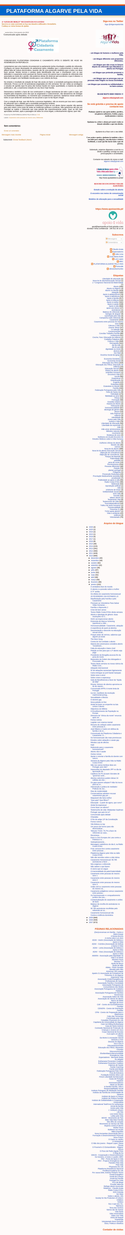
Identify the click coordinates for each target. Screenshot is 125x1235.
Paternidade (115, 458)
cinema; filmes (114, 328)
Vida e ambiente (113, 513)
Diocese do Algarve (115, 1042)
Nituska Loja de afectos (100, 742)
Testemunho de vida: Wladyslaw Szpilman (107, 810)
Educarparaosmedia (115, 1046)
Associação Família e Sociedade (110, 983)
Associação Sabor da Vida (113, 997)
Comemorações (114, 331)
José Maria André (116, 257)
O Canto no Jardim (116, 1139)
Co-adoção (115, 329)
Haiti (92, 745)
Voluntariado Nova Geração (112, 1221)
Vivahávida (119, 1219)
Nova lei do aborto (111, 449)
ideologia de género (112, 410)
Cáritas (120, 1036)
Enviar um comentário (11, 131)
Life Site (120, 1112)
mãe (119, 427)
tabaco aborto (115, 498)
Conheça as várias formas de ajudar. (15, 26)
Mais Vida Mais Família (114, 1120)
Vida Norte (119, 1212)
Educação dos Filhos (110, 363)
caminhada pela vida (112, 316)
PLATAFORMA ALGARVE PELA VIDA (54, 11)
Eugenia (116, 382)
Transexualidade (114, 507)
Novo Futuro (118, 1137)
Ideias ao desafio (116, 1085)
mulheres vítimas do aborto (110, 443)
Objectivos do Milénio (99, 709)
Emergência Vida (116, 1055)
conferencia (115, 335)
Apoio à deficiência (112, 296)
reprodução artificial (113, 486)
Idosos (117, 412)
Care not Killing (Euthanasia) (112, 1024)
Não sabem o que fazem (100, 867)
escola (117, 376)
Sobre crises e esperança (100, 678)
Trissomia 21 (115, 509)
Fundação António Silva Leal (112, 1075)
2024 (91, 532)
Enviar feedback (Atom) (22, 140)
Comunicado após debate (15, 35)
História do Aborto (114, 404)
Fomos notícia (96, 720)
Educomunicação (116, 1051)
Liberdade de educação (110, 423)
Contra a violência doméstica (102, 915)
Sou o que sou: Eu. (115, 1204)
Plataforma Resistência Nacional (110, 1169)
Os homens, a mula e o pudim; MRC (109, 1157)
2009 (91, 918)
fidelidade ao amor (112, 396)
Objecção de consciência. (110, 455)
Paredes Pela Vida (116, 1163)
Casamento (114, 320)
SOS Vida (117, 494)
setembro (95, 565)
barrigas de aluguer (113, 314)
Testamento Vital (114, 499)
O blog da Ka (118, 1153)
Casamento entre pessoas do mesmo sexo (22, 117)
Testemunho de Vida (111, 501)
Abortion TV (118, 962)
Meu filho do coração (115, 1122)
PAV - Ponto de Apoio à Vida (112, 1159)
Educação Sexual (112, 369)
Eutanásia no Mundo (112, 386)
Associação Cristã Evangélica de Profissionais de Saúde (110, 980)
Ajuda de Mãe (117, 965)
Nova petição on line (98, 702)
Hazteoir (120, 1081)
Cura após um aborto (115, 1034)
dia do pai (116, 347)
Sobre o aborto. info (115, 1196)
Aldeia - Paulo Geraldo (114, 967)
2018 (91, 537)
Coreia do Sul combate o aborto (103, 642)
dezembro (95, 558)
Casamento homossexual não (102, 913)
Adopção (115, 292)
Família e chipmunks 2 (99, 607)
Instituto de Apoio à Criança (112, 1096)
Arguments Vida (117, 977)
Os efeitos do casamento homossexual (106, 594)
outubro (94, 563)
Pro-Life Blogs (117, 1182)
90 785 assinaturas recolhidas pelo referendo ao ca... (104, 909)
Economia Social (114, 361)
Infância (118, 415)
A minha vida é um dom (114, 938)
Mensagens (111, 239)
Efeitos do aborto (112, 371)
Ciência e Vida (114, 326)
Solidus (120, 1202)
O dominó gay (96, 700)
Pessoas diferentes (112, 466)
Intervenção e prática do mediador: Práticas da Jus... (104, 788)
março (93, 580)
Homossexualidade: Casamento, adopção (107, 626)
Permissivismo (113, 464)
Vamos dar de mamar (115, 1210)
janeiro (94, 584)
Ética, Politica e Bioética (113, 1223)
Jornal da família (116, 1106)
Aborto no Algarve (114, 288)
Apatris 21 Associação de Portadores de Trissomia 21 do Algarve (107, 974)
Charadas (94, 817)
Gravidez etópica (114, 402)
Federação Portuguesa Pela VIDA (110, 1071)
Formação (116, 400)
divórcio (117, 351)
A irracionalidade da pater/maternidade (106, 871)
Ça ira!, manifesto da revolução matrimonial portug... (103, 694)
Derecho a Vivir (117, 1040)
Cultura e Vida (113, 341)
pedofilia (117, 460)
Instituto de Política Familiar (112, 1098)
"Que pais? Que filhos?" (100, 800)
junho (93, 572)
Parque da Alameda (113, 457)
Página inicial (45, 135)
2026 (91, 527)
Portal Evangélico (116, 1175)
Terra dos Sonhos (116, 1208)
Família (116, 388)
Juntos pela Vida (114, 419)
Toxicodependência (112, 503)
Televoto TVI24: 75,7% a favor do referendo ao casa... (103, 832)
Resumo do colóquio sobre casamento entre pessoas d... (105, 726)
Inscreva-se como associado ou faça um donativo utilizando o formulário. (29, 24)
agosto (94, 568)
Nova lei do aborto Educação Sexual (107, 281)
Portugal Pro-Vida (116, 1180)
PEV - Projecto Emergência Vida (110, 1161)
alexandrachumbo (116, 269)
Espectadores (118, 252)
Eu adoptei (119, 1059)
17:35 (38, 114)
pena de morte (114, 462)
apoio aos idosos (113, 308)
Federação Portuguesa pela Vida (108, 390)
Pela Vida (119, 1165)
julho (93, 570)
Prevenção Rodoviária (111, 474)
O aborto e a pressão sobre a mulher (105, 589)
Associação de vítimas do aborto (110, 999)
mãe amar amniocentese (111, 429)
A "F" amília (95, 592)
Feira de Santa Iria (113, 392)
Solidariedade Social (111, 492)
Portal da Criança (116, 1176)
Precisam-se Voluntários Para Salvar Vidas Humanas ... (105, 604)
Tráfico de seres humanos (110, 505)
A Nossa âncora (117, 936)
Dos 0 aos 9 (118, 1044)
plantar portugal (114, 470)
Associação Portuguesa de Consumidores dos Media (112, 986)
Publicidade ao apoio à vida (109, 480)
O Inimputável (117, 1141)
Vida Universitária (116, 1214)
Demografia (114, 343)
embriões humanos (113, 372)
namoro (118, 447)
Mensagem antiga (76, 135)
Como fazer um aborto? (100, 807)
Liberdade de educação (111, 279)
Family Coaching (116, 1067)
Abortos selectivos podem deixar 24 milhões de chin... (104, 779)
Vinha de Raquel (116, 1218)
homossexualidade (112, 408)
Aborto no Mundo (112, 290)
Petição (117, 468)
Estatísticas (116, 378)
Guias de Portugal (116, 1079)
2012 (91, 551)
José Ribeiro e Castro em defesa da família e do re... (105, 730)
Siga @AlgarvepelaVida (114, 24)
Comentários (112, 242)
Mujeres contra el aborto (113, 1126)
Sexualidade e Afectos (99, 697)
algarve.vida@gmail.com (113, 161)
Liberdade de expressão (111, 425)
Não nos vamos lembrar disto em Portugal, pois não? (103, 766)
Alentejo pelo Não (116, 969)
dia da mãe (116, 345)
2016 (91, 541)
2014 (91, 546)
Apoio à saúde (113, 304)
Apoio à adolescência (111, 294)
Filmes (117, 398)
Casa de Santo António (114, 1026)
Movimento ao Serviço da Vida (111, 1124)
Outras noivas (96, 754)
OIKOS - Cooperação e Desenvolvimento (107, 1155)
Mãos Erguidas (117, 1132)
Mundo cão (115, 445)
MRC (121, 261)
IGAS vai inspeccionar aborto (102, 619)
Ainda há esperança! (99, 805)
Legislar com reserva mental (102, 722)
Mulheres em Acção (115, 1130)
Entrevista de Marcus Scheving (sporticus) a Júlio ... (103, 622)
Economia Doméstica (112, 359)
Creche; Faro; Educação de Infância (107, 337)
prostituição (116, 478)
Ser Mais (119, 1194)
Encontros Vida (114, 374)
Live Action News (116, 1114)
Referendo (39, 117)
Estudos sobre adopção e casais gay (105, 740)
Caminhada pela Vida (115, 1018)
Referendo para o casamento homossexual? (102, 748)
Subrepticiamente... (98, 842)
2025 (91, 529)
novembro (95, 560)
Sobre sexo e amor (98, 675)
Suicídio (116, 496)
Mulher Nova (118, 1128)
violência (117, 515)
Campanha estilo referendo (110, 318)
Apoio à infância (112, 300)
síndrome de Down (113, 490)
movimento (116, 433)
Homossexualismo (116, 1083)
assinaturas (116, 310)
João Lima (119, 254)
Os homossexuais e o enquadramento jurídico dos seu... (105, 896)
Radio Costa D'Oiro (112, 482)
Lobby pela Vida (117, 1116)
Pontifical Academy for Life (113, 1171)
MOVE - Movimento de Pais (112, 1118)
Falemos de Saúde (116, 1065)
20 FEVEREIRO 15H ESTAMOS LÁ (104, 596)
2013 (91, 548)
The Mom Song (97, 639)
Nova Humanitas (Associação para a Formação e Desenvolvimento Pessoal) (108, 1134)
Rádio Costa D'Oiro (115, 1190)
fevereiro (94, 582)
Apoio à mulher (113, 302)
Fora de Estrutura (116, 1073)
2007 (91, 922)
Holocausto (115, 406)
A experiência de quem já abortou (104, 628)
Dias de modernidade (99, 791)
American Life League (114, 971)
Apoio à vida (114, 306)
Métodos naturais (113, 431)
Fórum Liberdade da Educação (111, 1077)
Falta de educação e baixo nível (103, 648)
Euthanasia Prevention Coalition (110, 1061)
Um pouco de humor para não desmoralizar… (102, 828)
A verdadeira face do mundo (102, 587)
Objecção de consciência (110, 453)
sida (119, 488)
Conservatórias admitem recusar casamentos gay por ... (103, 794)
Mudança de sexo (114, 435)
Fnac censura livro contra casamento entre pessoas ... (105, 850)
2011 (91, 553)
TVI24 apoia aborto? (113, 511)
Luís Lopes (119, 259)
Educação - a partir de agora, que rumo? (106, 803)
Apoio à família (113, 298)
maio (93, 575)
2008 (91, 920)
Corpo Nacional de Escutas (112, 1032)
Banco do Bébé (117, 1001)
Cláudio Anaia (117, 249)
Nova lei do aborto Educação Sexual (106, 451)
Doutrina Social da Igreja (110, 355)
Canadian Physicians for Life (112, 1020)
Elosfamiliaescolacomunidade (111, 1053)
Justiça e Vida (114, 421)
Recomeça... (95, 835)
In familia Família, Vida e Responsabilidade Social (113, 1088)
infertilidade (116, 417)
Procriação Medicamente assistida (106, 476)
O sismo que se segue (99, 869)
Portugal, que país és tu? (100, 812)
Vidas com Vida (117, 1216)
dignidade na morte (113, 349)
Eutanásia (115, 384)
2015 (91, 544)
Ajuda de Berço (117, 963)
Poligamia (117, 472)
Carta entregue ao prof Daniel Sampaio (106, 673)
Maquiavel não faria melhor (101, 798)
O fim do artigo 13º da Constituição (104, 819)
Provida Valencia (116, 1184)
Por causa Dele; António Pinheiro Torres (107, 1173)
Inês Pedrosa (115, 414)
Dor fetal (117, 353)
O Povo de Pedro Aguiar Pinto (111, 1151)
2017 (91, 539)
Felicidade (115, 394)
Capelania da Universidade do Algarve (108, 1022)
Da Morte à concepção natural (111, 1038)
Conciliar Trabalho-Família (109, 333)
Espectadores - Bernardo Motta (111, 1057)
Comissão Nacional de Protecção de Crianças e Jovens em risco (109, 1029)
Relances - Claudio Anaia (113, 1188)
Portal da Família (116, 1178)
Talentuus (119, 1206)
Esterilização (116, 380)
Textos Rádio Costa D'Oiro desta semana (107, 612)
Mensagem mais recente (11, 135)
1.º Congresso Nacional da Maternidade (107, 283)
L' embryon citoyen (116, 1110)
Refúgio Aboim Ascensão (113, 1186)
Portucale (119, 266)
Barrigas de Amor (116, 1003)
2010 (91, 556)
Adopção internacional (99, 668)
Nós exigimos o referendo (101, 864)
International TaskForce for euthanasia (108, 1104)
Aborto (116, 286)
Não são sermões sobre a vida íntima (105, 857)
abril (93, 577)
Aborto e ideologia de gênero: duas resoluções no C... (104, 616)
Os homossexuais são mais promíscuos (106, 738)
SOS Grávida (118, 1192)
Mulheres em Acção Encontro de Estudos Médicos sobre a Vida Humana (108, 438)
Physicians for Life (116, 1167)
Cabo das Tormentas (115, 1016)
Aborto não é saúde (98, 752)
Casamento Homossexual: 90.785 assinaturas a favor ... (104, 861)
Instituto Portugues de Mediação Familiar (107, 1090)
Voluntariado (115, 517)
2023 (91, 534)
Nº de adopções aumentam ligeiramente (106, 670)
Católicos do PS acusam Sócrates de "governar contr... (105, 775)
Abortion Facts (117, 960)
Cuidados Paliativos (112, 339)
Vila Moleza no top (98, 824)
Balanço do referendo (111, 312)
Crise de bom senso (98, 610)
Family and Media (116, 1069)
